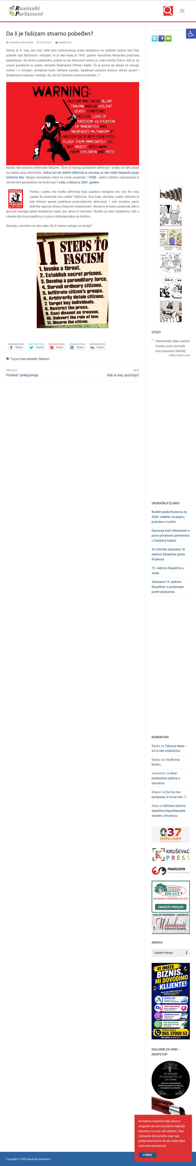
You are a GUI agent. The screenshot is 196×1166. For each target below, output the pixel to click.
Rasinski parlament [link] (20, 42)
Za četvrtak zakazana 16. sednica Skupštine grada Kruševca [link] (169, 554)
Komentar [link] (63, 42)
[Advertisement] (174, 114)
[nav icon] (182, 11)
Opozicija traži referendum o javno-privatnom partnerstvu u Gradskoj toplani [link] (171, 535)
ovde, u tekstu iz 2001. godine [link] (79, 182)
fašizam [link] (43, 359)
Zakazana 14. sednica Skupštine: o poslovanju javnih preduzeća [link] (168, 587)
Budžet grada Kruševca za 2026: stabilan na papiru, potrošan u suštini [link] (169, 517)
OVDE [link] (92, 177)
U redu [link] (147, 1154)
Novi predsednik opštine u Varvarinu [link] (166, 778)
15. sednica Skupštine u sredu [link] (168, 570)
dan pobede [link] (29, 359)
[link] (191, 34)
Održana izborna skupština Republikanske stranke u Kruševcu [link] (169, 811)
